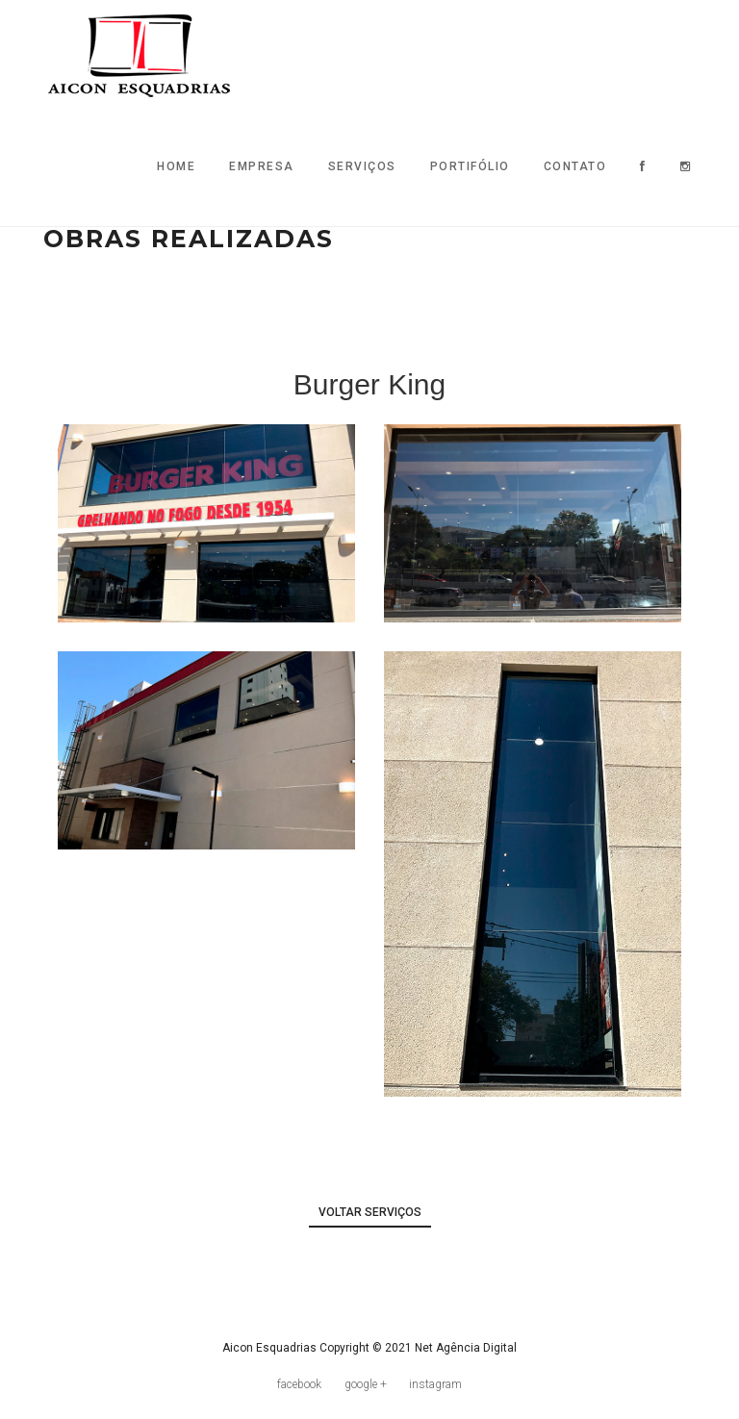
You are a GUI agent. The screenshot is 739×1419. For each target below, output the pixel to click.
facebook (299, 1384)
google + (365, 1384)
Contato (575, 166)
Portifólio (470, 166)
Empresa (261, 166)
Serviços (362, 166)
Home (176, 166)
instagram (435, 1384)
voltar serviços (370, 1212)
